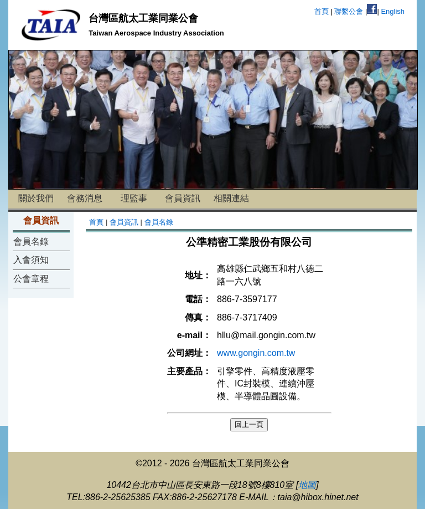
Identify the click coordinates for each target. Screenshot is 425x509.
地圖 (307, 485)
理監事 (134, 198)
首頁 (321, 11)
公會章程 (31, 278)
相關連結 (231, 198)
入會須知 (31, 259)
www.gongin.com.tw (256, 353)
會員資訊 (182, 198)
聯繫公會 (348, 11)
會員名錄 (31, 241)
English (393, 11)
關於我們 (36, 198)
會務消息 (84, 198)
